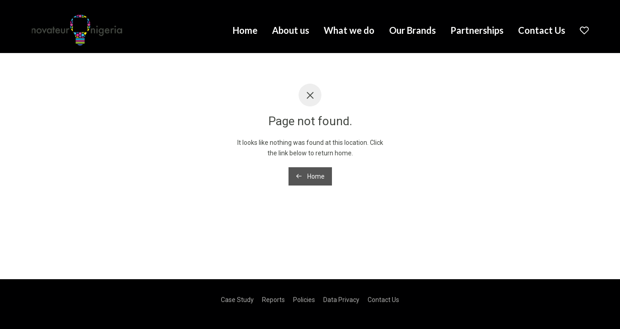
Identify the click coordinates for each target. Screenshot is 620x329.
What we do (349, 30)
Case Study (237, 299)
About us (290, 30)
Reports (273, 299)
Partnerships (476, 30)
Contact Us (541, 30)
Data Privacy (341, 299)
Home (245, 30)
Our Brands (412, 30)
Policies (304, 299)
